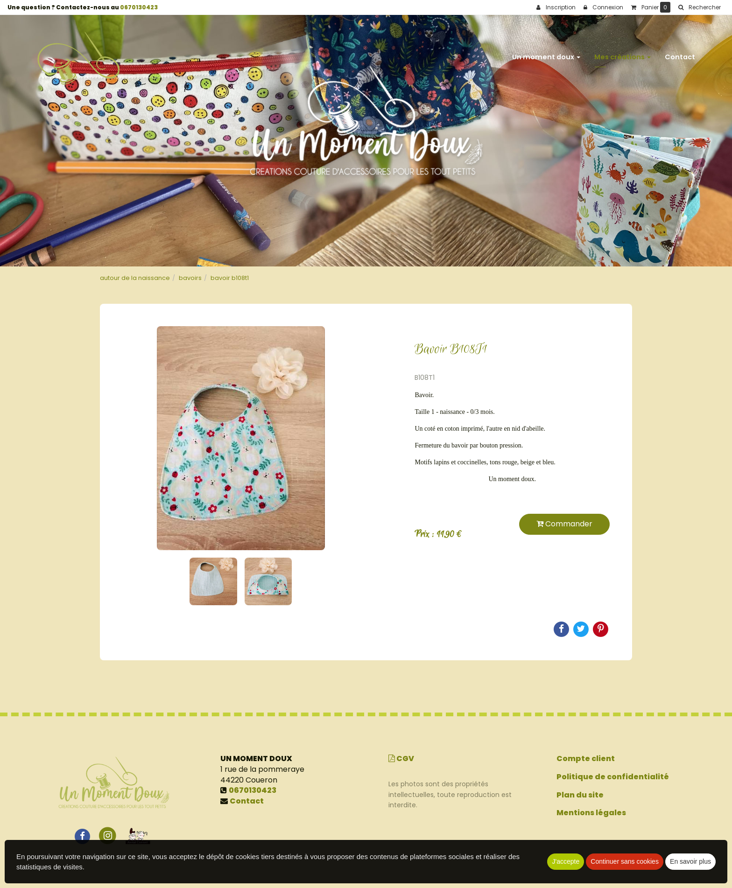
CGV (401, 758)
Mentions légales (591, 812)
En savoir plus (690, 861)
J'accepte (565, 861)
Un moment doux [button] (546, 52)
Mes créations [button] (622, 52)
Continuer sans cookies (625, 861)
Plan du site (580, 795)
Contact (680, 52)
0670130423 (139, 7)
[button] (699, 7)
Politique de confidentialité (612, 776)
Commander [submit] (564, 523)
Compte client (585, 758)
